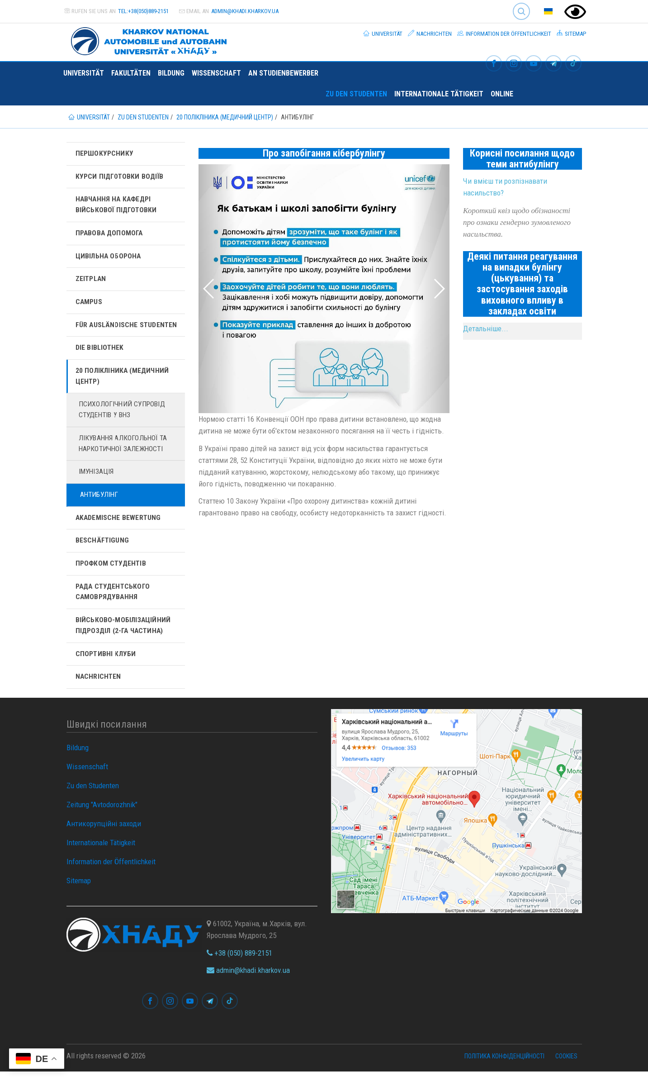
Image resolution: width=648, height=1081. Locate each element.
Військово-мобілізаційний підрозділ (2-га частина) (124, 633)
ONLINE (502, 94)
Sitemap (571, 33)
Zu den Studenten (356, 94)
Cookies (566, 1065)
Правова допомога (110, 234)
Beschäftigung (103, 547)
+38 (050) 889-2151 (239, 962)
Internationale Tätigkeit (438, 94)
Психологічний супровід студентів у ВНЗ (123, 414)
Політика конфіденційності (504, 1065)
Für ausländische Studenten (127, 328)
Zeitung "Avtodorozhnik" (101, 814)
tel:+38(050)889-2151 (143, 11)
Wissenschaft (216, 73)
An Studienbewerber (283, 73)
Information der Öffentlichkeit (504, 33)
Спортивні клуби (106, 662)
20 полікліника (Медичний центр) (124, 380)
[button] (217, 288)
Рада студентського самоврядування (114, 599)
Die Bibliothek (100, 351)
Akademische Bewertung (119, 523)
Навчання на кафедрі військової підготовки (117, 205)
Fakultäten (131, 73)
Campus (89, 304)
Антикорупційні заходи (103, 833)
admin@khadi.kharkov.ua (245, 11)
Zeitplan (91, 281)
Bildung (171, 73)
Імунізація (97, 477)
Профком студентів (112, 570)
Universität (382, 33)
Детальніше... (485, 328)
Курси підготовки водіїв (120, 176)
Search (521, 11)
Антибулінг (100, 500)
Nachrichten (430, 33)
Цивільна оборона (109, 257)
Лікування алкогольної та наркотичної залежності (125, 448)
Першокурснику (105, 153)
